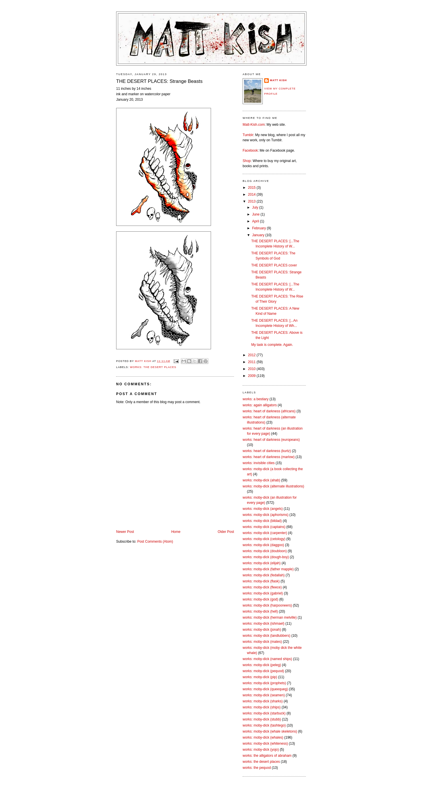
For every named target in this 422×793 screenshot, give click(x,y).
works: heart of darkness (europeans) (271, 440)
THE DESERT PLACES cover (274, 265)
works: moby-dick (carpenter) (265, 533)
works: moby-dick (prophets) (264, 683)
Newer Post (125, 532)
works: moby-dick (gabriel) (263, 593)
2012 (252, 355)
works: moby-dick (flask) (261, 581)
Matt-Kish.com (254, 125)
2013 (252, 201)
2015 (252, 188)
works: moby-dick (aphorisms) (265, 515)
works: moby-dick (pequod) (263, 671)
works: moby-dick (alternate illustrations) (273, 486)
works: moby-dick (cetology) (264, 539)
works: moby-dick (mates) (262, 642)
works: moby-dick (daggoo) (263, 545)
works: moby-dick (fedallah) (264, 575)
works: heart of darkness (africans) (269, 411)
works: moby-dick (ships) (262, 707)
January (258, 235)
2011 (252, 362)
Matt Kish (278, 80)
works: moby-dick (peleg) (262, 665)
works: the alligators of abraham (267, 756)
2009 (252, 376)
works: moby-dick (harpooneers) (267, 605)
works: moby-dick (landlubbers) (266, 636)
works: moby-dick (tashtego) (264, 725)
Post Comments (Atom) (155, 542)
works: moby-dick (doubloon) (265, 551)
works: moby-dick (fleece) (262, 587)
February (259, 228)
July (255, 207)
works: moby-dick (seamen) (264, 695)
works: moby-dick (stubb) (262, 719)
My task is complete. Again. (272, 345)
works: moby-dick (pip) (260, 677)
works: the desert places (153, 367)
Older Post (226, 532)
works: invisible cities (259, 463)
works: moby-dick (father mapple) (268, 569)
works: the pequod (257, 768)
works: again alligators (260, 405)
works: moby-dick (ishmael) (263, 624)
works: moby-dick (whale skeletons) (270, 731)
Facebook (250, 150)
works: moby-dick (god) (260, 599)
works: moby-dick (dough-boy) (266, 557)
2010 (252, 369)
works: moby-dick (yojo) (261, 750)
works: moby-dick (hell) (260, 611)
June (256, 214)
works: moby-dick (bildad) (262, 521)
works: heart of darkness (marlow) (269, 457)
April (256, 221)
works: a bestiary (255, 399)
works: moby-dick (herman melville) (270, 617)
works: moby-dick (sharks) (263, 701)
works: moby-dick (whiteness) (265, 743)
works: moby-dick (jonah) (262, 630)
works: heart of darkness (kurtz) (267, 451)
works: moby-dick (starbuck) (264, 713)
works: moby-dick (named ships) (267, 659)
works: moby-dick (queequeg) (265, 689)
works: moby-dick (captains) (264, 527)
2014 (252, 194)
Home (176, 532)
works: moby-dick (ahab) (261, 480)
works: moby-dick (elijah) (262, 563)
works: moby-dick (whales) (263, 737)
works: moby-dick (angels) (263, 509)
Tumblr (248, 135)
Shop (247, 161)
